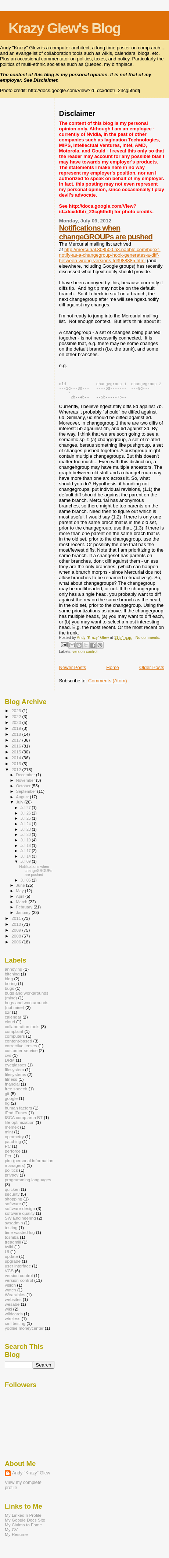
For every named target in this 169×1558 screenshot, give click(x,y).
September (26, 795)
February (25, 910)
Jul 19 (26, 843)
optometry (14, 1140)
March (22, 905)
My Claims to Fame (23, 1528)
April (20, 900)
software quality (20, 1216)
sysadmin (14, 1226)
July (20, 805)
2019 (16, 731)
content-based (18, 1044)
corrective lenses (21, 1049)
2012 (16, 773)
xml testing (15, 1327)
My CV (11, 1533)
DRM (10, 1063)
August (23, 800)
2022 (16, 720)
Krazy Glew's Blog (64, 28)
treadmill (13, 1245)
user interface (18, 1269)
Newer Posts (72, 671)
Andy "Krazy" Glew (31, 1476)
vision (10, 1288)
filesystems (15, 1078)
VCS (9, 1274)
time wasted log (20, 1236)
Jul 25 (26, 822)
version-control (84, 655)
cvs (8, 1058)
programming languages (28, 1183)
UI (7, 1255)
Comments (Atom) (107, 684)
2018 (16, 737)
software (13, 1207)
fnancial (12, 1087)
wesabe (12, 1307)
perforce (13, 1154)
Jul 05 (26, 884)
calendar (13, 1020)
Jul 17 (26, 854)
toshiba (12, 1240)
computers (15, 1039)
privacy (11, 1178)
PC (8, 1149)
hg (7, 1106)
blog (9, 982)
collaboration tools (22, 1030)
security (12, 1197)
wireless (12, 1322)
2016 (16, 749)
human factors (18, 1111)
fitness (11, 1082)
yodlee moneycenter (24, 1331)
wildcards (14, 1317)
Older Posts (151, 671)
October (24, 789)
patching (13, 1145)
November (26, 784)
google (11, 1102)
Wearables (15, 1298)
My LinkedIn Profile (23, 1518)
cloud (10, 1025)
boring (11, 987)
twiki (9, 1250)
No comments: (148, 641)
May (20, 894)
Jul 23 (26, 833)
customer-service (21, 1054)
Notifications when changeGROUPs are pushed (105, 232)
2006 (16, 945)
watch (10, 1293)
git (7, 1097)
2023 (16, 714)
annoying (13, 972)
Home (112, 671)
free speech (16, 1092)
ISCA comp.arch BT (24, 1121)
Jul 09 (26, 865)
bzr (8, 1015)
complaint (14, 1035)
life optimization (20, 1125)
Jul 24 (26, 827)
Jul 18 (26, 849)
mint (9, 1135)
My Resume (16, 1538)
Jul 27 (26, 811)
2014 (16, 761)
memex (12, 1130)
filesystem (14, 1073)
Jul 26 (26, 817)
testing (11, 1231)
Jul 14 (26, 860)
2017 (16, 743)
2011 (16, 921)
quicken (12, 1193)
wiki (8, 1312)
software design (20, 1212)
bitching (12, 977)
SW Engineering (20, 1221)
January (24, 916)
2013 (16, 767)
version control (19, 1279)
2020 (16, 726)
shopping (13, 1202)
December (26, 778)
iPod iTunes (16, 1116)
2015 (16, 755)
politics (11, 1173)
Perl (8, 1159)
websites (13, 1303)
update (11, 1260)
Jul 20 (26, 838)
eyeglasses (15, 1068)
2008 (16, 939)
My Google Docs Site (25, 1523)
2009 (16, 933)
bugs (9, 991)
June (21, 889)
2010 (16, 927)
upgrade (13, 1264)
